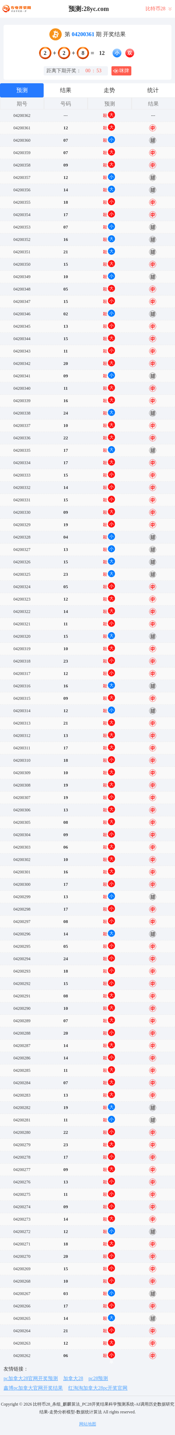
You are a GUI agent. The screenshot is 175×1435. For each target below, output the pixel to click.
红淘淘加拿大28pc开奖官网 (97, 1388)
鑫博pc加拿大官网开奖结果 (33, 1388)
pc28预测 (98, 1378)
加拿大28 (73, 1378)
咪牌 (121, 71)
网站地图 (87, 1424)
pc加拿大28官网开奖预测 (31, 1378)
